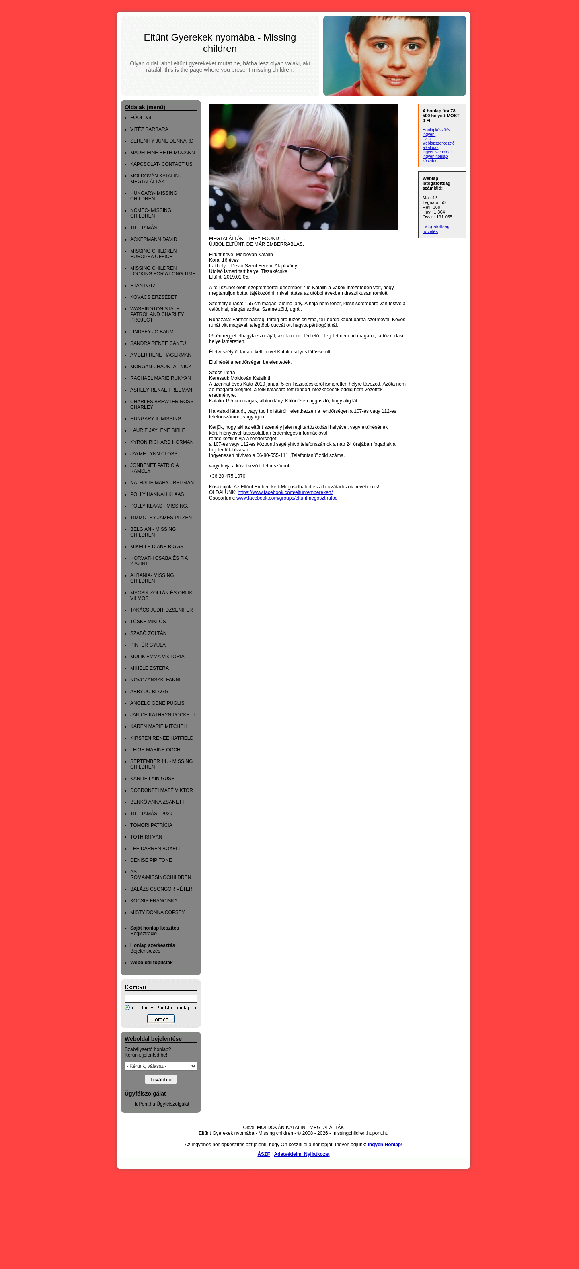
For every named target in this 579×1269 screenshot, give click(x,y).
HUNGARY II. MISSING (155, 419)
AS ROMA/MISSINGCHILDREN (160, 874)
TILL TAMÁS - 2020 (151, 813)
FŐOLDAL (141, 117)
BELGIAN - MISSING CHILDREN (153, 532)
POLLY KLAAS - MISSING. (159, 506)
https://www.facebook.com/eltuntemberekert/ (285, 492)
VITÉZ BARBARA (149, 129)
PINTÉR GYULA (148, 645)
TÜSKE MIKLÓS (148, 621)
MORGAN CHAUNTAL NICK (161, 366)
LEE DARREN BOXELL (155, 848)
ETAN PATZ (143, 285)
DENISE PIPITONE (151, 860)
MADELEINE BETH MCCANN (162, 152)
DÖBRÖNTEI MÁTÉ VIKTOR (161, 790)
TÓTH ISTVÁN (146, 837)
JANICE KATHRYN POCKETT (162, 715)
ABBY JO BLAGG (149, 691)
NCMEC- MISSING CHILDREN (150, 213)
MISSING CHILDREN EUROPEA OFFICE (153, 253)
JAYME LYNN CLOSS (154, 454)
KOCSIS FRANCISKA (153, 901)
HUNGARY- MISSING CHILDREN (153, 196)
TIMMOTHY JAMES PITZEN (161, 517)
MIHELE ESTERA (149, 668)
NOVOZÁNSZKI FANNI (155, 680)
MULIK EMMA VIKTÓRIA (157, 656)
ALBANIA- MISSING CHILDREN (152, 578)
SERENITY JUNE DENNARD (161, 141)
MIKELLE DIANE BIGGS (156, 546)
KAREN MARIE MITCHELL (159, 726)
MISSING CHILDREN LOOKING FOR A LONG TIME (162, 271)
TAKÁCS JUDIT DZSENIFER (161, 610)
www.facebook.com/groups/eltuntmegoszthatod (286, 498)
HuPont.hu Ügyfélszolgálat (160, 1104)
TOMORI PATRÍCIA (151, 825)
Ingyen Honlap (384, 1144)
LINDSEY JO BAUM (152, 332)
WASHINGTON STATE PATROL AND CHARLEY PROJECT (157, 314)
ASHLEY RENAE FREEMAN (161, 390)
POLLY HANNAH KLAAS (157, 494)
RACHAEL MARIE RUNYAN (160, 378)
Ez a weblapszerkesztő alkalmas (438, 143)
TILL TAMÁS (143, 228)
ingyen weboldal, (438, 152)
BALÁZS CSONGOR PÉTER (161, 889)
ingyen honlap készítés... (435, 158)
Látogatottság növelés (436, 229)
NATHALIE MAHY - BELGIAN (162, 483)
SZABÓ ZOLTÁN (148, 633)
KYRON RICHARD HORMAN (161, 442)
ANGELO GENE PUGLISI (158, 703)
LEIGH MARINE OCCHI (156, 750)
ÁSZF (263, 1154)
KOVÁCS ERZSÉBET (153, 297)
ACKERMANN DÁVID (153, 239)
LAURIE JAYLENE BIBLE (157, 430)
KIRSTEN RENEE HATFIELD (161, 738)
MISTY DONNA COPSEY (157, 912)
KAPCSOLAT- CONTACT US (161, 164)
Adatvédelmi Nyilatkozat (302, 1154)
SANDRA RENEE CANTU (158, 343)
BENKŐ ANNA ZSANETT (157, 802)
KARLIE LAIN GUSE (152, 778)
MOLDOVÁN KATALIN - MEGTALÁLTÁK (156, 178)
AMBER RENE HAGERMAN (160, 355)
